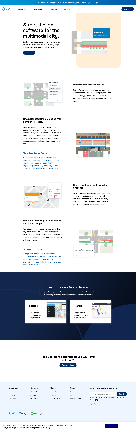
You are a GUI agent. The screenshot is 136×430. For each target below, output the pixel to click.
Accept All (111, 426)
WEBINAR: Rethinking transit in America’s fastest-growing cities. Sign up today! (68, 3)
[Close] (132, 426)
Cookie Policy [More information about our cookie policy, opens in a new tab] (45, 428)
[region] (68, 426)
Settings (96, 426)
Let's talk (29, 53)
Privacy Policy (112, 397)
